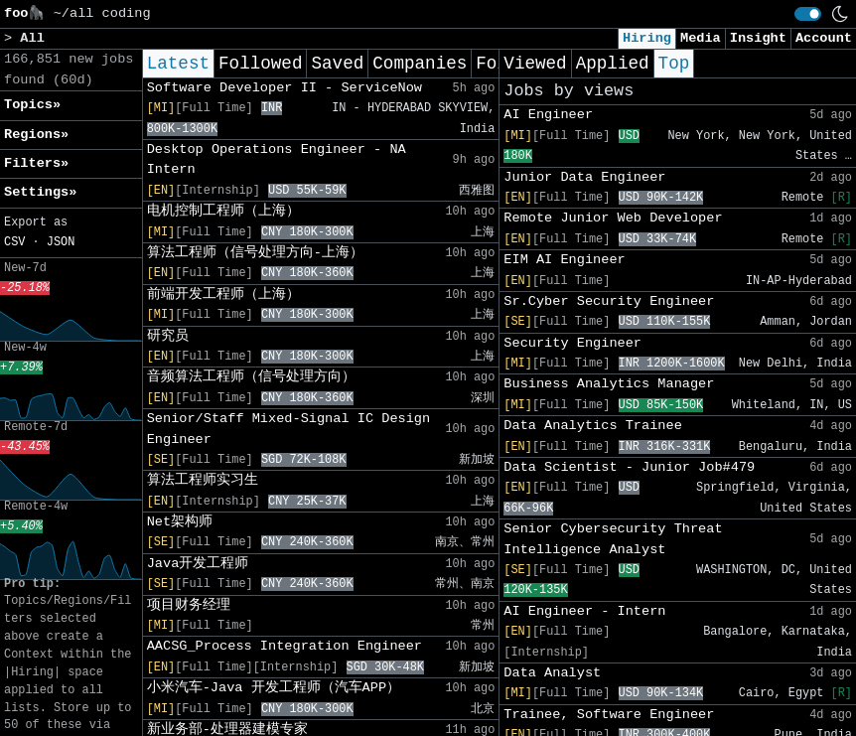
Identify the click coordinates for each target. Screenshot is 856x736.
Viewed (534, 64)
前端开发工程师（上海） (223, 294)
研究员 (168, 336)
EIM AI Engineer (564, 259)
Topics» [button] (32, 104)
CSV (14, 242)
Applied (612, 64)
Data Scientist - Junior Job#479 (629, 467)
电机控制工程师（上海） (223, 211)
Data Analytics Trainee (592, 425)
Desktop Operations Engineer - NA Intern (276, 159)
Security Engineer (572, 343)
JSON (61, 242)
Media (700, 38)
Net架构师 (180, 522)
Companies (419, 64)
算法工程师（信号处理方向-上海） (255, 252)
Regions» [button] (36, 134)
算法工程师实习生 (202, 480)
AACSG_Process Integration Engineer (284, 646)
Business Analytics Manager (608, 383)
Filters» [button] (36, 163)
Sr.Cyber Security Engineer (608, 301)
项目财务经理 (188, 605)
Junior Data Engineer (584, 177)
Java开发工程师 (198, 563)
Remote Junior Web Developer (612, 218)
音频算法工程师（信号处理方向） (251, 376)
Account (823, 38)
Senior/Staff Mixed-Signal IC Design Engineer (289, 428)
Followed (260, 64)
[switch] (807, 14)
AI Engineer (548, 114)
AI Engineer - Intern (584, 611)
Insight (758, 38)
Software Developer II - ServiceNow (284, 87)
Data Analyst (552, 672)
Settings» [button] (40, 192)
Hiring (647, 38)
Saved (337, 64)
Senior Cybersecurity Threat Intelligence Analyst (612, 538)
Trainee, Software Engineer (608, 714)
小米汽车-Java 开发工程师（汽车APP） (273, 687)
